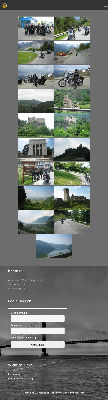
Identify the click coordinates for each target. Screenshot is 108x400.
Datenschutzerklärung (20, 378)
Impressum (14, 374)
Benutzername (19, 313)
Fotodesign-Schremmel (50, 392)
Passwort (16, 325)
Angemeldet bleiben (22, 337)
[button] (5, 394)
